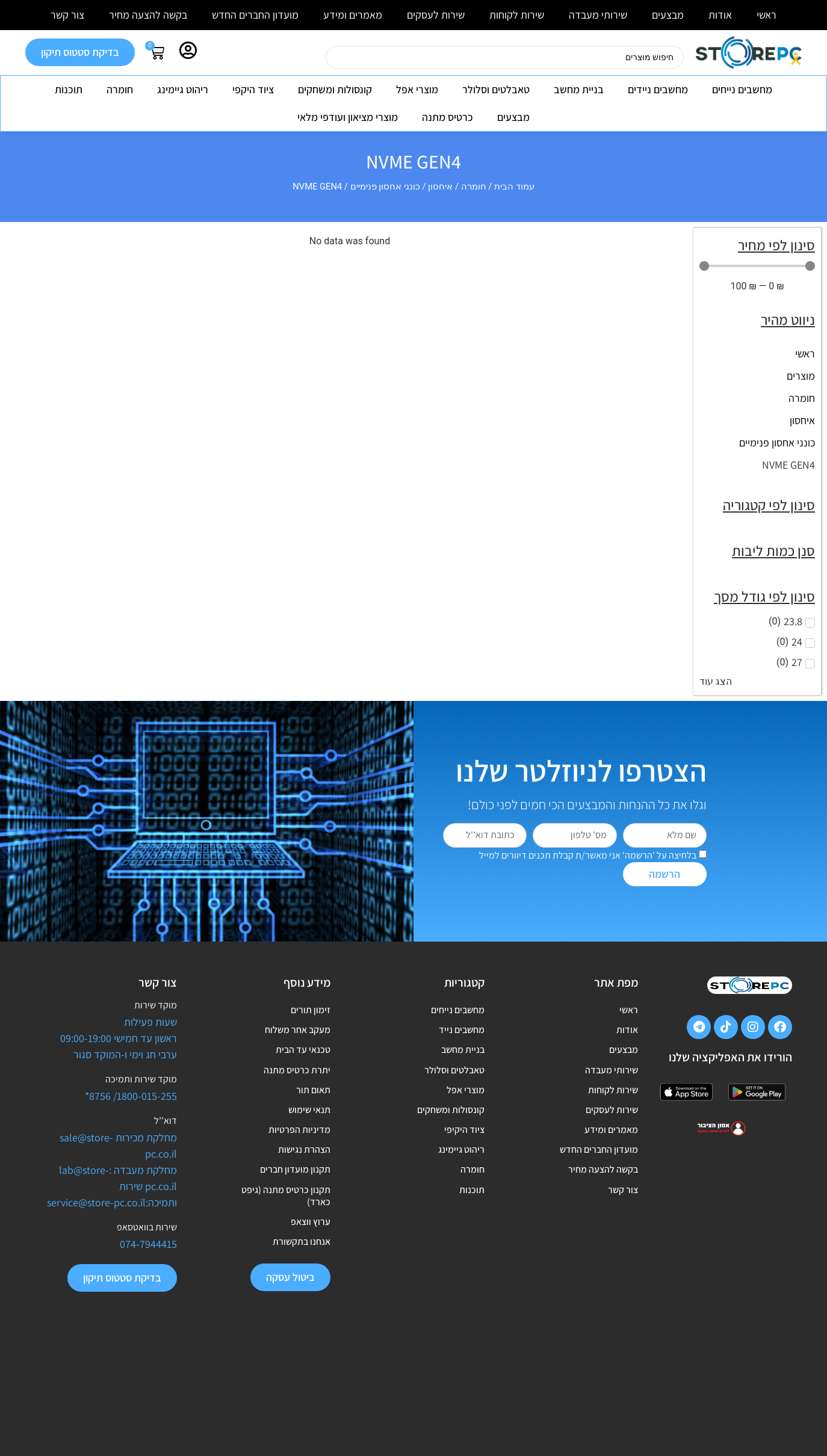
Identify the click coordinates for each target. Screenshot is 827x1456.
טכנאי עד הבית (303, 1069)
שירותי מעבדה (598, 15)
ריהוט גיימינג (182, 89)
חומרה (120, 89)
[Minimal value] (757, 266)
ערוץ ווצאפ (310, 1303)
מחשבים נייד (462, 1041)
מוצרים (801, 376)
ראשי (766, 15)
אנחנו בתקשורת (301, 1330)
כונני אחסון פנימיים (385, 186)
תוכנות (68, 89)
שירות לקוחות (516, 15)
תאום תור (313, 1124)
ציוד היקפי (253, 89)
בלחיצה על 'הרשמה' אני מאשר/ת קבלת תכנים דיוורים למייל (587, 855)
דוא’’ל (165, 1120)
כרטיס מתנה (447, 117)
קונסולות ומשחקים (335, 89)
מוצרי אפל (417, 89)
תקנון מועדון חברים (295, 1235)
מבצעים (668, 15)
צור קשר (67, 15)
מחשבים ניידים (658, 89)
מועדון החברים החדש (255, 15)
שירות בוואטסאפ (147, 1227)
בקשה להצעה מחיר (148, 15)
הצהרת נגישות (304, 1208)
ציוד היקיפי (464, 1180)
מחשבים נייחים (742, 89)
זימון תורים (310, 1014)
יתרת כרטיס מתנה (297, 1097)
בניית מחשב (579, 89)
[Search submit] (311, 57)
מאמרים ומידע (352, 15)
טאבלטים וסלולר (496, 89)
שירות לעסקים (436, 15)
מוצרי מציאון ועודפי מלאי (347, 117)
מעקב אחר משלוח (297, 1041)
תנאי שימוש (309, 1152)
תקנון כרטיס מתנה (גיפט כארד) (285, 1269)
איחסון (440, 186)
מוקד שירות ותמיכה (141, 1079)
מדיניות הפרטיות (299, 1180)
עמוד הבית (514, 186)
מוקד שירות (155, 1005)
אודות (720, 15)
